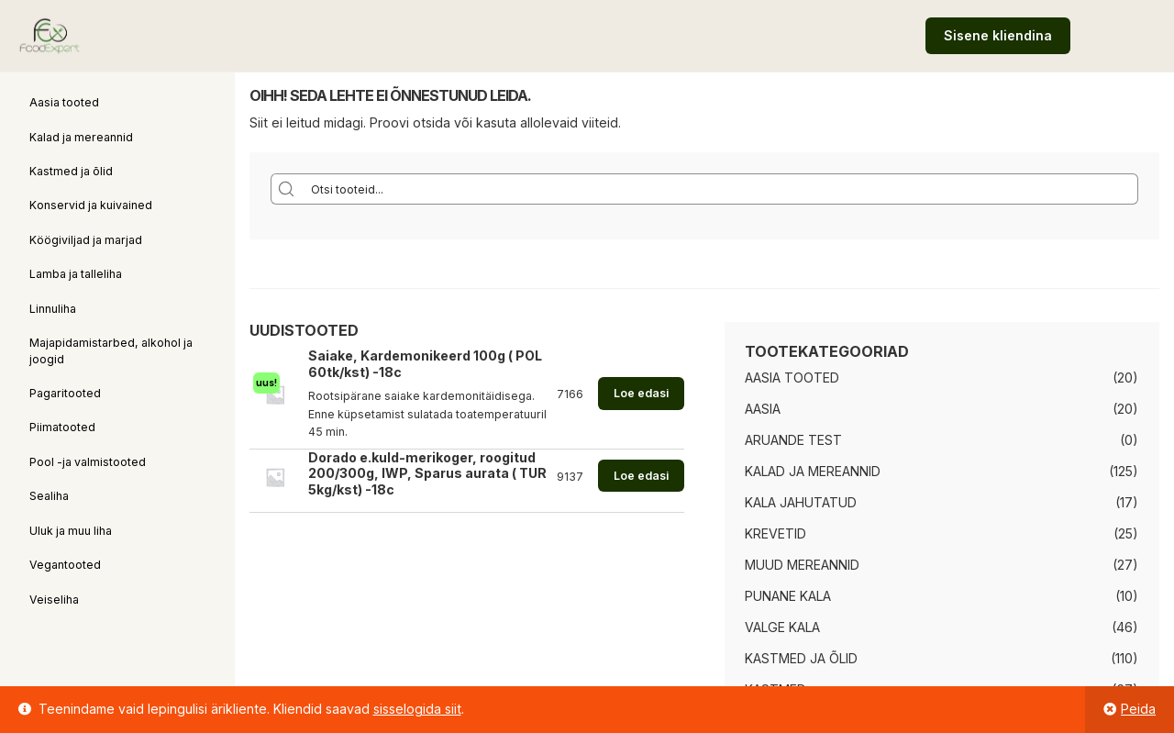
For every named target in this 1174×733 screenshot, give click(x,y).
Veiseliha (54, 599)
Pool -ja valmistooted (87, 462)
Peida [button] (1138, 708)
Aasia (763, 408)
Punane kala (788, 596)
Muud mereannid (802, 564)
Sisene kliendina (998, 35)
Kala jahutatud (801, 502)
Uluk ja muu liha (70, 531)
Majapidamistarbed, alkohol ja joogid (111, 350)
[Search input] (720, 189)
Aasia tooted (64, 102)
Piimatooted (62, 427)
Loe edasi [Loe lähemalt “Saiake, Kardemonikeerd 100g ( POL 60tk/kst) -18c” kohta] (641, 393)
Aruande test (793, 440)
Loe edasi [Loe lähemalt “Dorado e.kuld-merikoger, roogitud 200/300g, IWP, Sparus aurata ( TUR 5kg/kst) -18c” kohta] (641, 476)
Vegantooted (65, 565)
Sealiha (49, 496)
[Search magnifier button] (286, 189)
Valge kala (782, 627)
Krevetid (775, 533)
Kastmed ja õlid (71, 171)
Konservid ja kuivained (90, 205)
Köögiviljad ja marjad (85, 240)
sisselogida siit (417, 708)
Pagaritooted (65, 393)
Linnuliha (52, 309)
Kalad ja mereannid (81, 137)
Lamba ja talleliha (75, 274)
